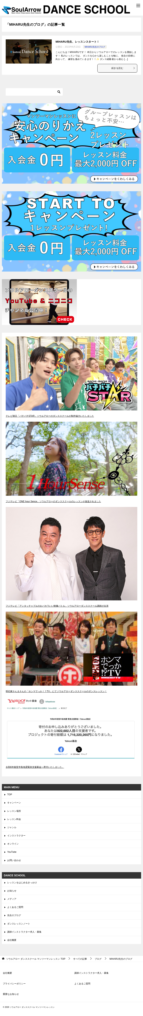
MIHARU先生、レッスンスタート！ (77, 41)
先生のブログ (14, 915)
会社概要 (11, 940)
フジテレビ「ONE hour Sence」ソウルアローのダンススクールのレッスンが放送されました (53, 501)
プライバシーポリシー (14, 983)
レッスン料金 (14, 819)
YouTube (11, 852)
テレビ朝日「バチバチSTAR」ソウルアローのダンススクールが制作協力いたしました (50, 416)
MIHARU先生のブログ (95, 47)
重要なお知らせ (11, 994)
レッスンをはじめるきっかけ (22, 882)
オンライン (13, 843)
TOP (9, 794)
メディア (11, 899)
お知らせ (11, 890)
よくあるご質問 (15, 907)
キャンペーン (14, 802)
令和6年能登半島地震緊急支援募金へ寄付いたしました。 (35, 767)
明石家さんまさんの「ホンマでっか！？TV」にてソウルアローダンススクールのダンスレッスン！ (56, 691)
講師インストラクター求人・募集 (24, 932)
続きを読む (123, 68)
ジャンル (11, 827)
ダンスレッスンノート (18, 923)
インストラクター (16, 835)
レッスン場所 (14, 811)
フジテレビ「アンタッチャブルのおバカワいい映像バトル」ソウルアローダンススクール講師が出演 (57, 606)
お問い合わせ (14, 860)
